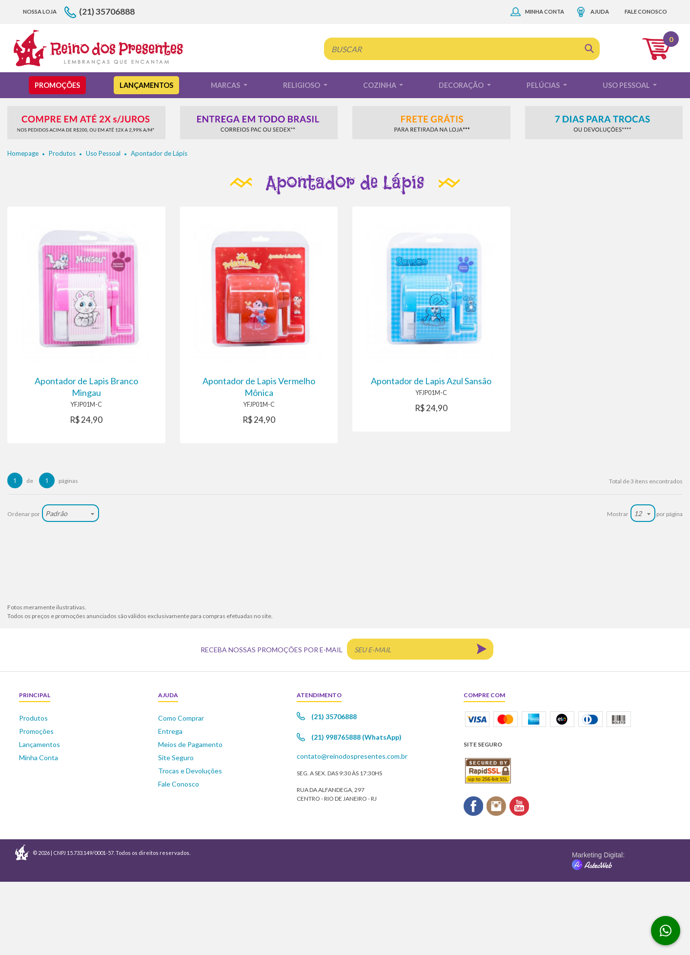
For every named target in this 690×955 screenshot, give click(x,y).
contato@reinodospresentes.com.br (352, 830)
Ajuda (599, 85)
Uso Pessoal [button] (627, 158)
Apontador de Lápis (159, 226)
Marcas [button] (226, 158)
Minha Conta (544, 85)
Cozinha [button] (380, 158)
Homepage (23, 226)
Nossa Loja (40, 85)
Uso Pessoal (103, 226)
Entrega (170, 804)
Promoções (57, 158)
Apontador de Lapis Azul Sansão (431, 454)
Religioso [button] (302, 158)
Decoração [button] (462, 158)
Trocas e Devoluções (190, 844)
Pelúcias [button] (544, 158)
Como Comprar (181, 791)
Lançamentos (146, 158)
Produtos (62, 226)
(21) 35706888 (107, 85)
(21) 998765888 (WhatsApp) (356, 811)
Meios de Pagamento (190, 817)
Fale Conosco (646, 85)
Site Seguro (176, 831)
